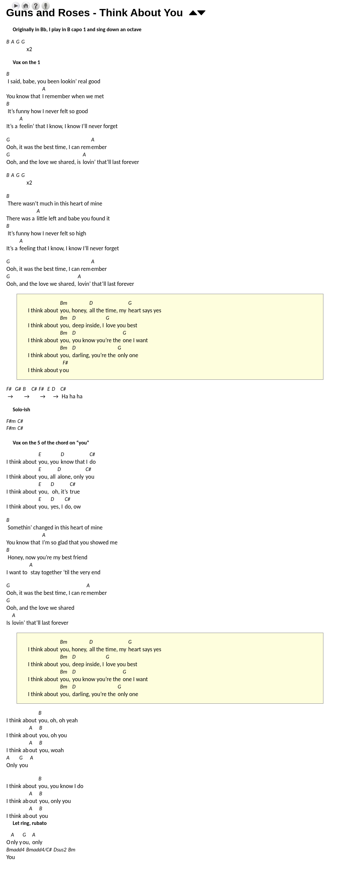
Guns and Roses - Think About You (94, 13)
